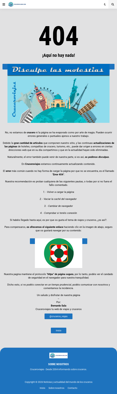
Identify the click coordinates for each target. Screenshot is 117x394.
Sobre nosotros (56, 388)
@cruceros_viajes (58, 316)
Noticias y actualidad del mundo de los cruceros (68, 382)
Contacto (72, 388)
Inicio (58, 330)
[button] (4, 4)
